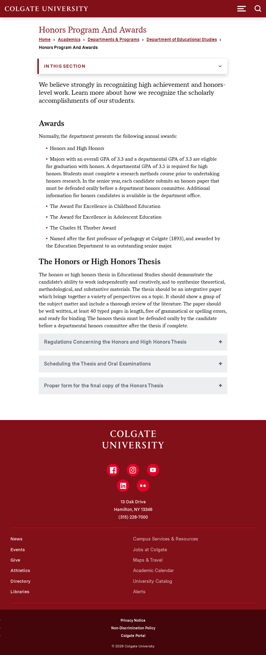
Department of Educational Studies (182, 39)
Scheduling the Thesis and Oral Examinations (97, 364)
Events (17, 549)
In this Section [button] (65, 66)
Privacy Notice (133, 620)
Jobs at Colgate (150, 549)
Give (15, 560)
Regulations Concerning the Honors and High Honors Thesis (115, 342)
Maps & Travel (147, 560)
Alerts (139, 591)
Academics (69, 39)
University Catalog (152, 581)
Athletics (20, 570)
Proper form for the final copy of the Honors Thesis (103, 385)
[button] (241, 8)
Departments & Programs (113, 39)
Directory (20, 581)
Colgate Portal (133, 635)
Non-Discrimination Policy (133, 628)
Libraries (19, 591)
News (16, 538)
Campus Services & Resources (165, 538)
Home (45, 39)
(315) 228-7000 (133, 517)
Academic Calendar (153, 570)
